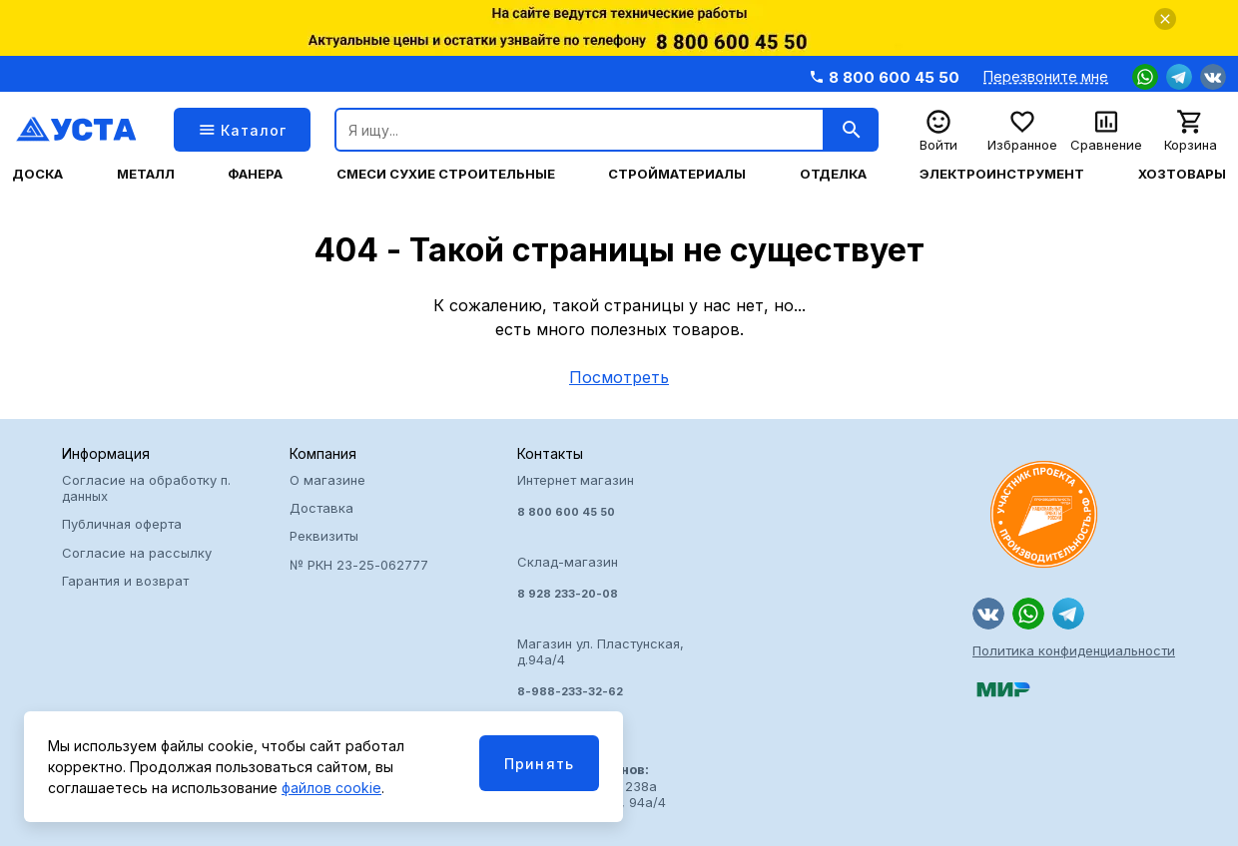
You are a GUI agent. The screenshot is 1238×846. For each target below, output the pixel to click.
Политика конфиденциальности (1073, 650)
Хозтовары (1182, 174)
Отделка (833, 174)
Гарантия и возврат (125, 581)
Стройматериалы (677, 174)
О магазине (327, 480)
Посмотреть (619, 377)
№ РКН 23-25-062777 (359, 565)
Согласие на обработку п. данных (146, 488)
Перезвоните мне (1045, 77)
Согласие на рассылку (137, 553)
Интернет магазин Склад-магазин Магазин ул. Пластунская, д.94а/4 (619, 585)
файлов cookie (331, 787)
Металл (146, 174)
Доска (37, 174)
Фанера (255, 174)
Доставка (321, 508)
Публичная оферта (122, 524)
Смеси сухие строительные (445, 174)
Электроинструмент (1002, 174)
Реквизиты (324, 536)
